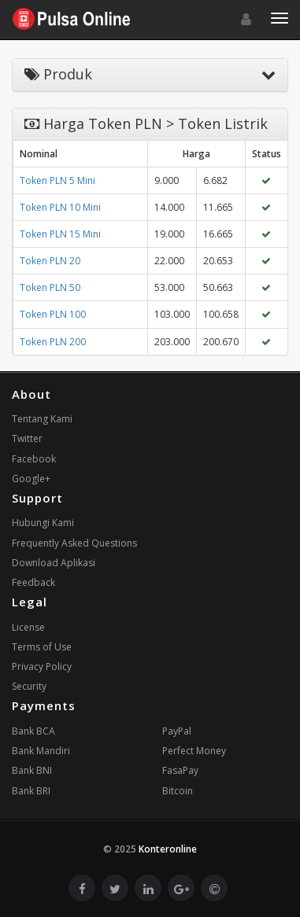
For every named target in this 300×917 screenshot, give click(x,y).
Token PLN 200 (53, 341)
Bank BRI (31, 790)
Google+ (31, 478)
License (28, 627)
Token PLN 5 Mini (57, 180)
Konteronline (168, 849)
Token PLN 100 (53, 314)
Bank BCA (33, 731)
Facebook (34, 459)
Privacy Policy (42, 666)
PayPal (176, 731)
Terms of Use (42, 647)
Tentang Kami (42, 418)
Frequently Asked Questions (74, 543)
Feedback (33, 582)
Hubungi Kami (43, 522)
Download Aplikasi (53, 562)
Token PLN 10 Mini (60, 207)
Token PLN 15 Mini (60, 234)
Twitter (27, 438)
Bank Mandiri (41, 750)
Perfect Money (194, 750)
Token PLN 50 (50, 287)
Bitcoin (177, 790)
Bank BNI (32, 770)
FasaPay (180, 770)
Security (29, 686)
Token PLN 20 (50, 260)
